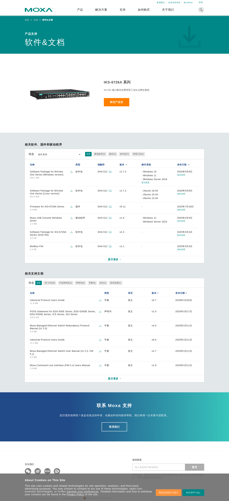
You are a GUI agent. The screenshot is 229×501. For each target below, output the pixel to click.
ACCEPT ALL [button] (193, 492)
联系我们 (161, 2)
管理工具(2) (138, 154)
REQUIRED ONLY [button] (168, 492)
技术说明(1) (115, 283)
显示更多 (145, 182)
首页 (27, 20)
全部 (88, 154)
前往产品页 (116, 102)
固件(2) (112, 154)
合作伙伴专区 (174, 2)
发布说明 (181, 175)
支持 (123, 9)
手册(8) (92, 283)
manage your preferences (83, 491)
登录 (201, 2)
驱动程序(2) (99, 154)
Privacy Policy (75, 494)
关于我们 (168, 9)
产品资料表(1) (65, 283)
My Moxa (188, 2)
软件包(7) (124, 154)
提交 (194, 467)
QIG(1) (103, 283)
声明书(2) (80, 283)
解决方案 (101, 9)
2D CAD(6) (50, 283)
